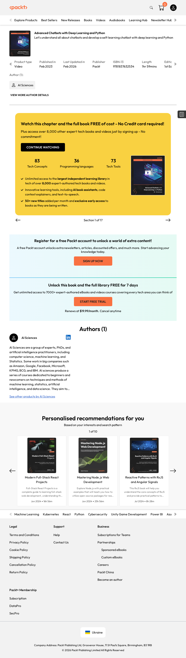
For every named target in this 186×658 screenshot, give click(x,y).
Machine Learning (26, 514)
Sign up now (93, 261)
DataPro (15, 606)
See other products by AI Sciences (32, 396)
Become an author (110, 580)
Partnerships (106, 542)
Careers (103, 565)
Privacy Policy (19, 542)
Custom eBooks (111, 557)
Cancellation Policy (22, 565)
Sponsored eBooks (113, 550)
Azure (171, 514)
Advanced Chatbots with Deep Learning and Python (69, 33)
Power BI (157, 514)
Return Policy (18, 572)
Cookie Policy (18, 550)
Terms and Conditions (24, 535)
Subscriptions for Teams (114, 535)
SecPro (14, 613)
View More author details (29, 95)
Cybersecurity (97, 514)
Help (56, 535)
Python (79, 514)
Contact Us (61, 542)
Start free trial (93, 301)
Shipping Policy (19, 557)
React (67, 514)
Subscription (17, 598)
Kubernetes (51, 514)
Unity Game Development (129, 514)
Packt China (106, 572)
